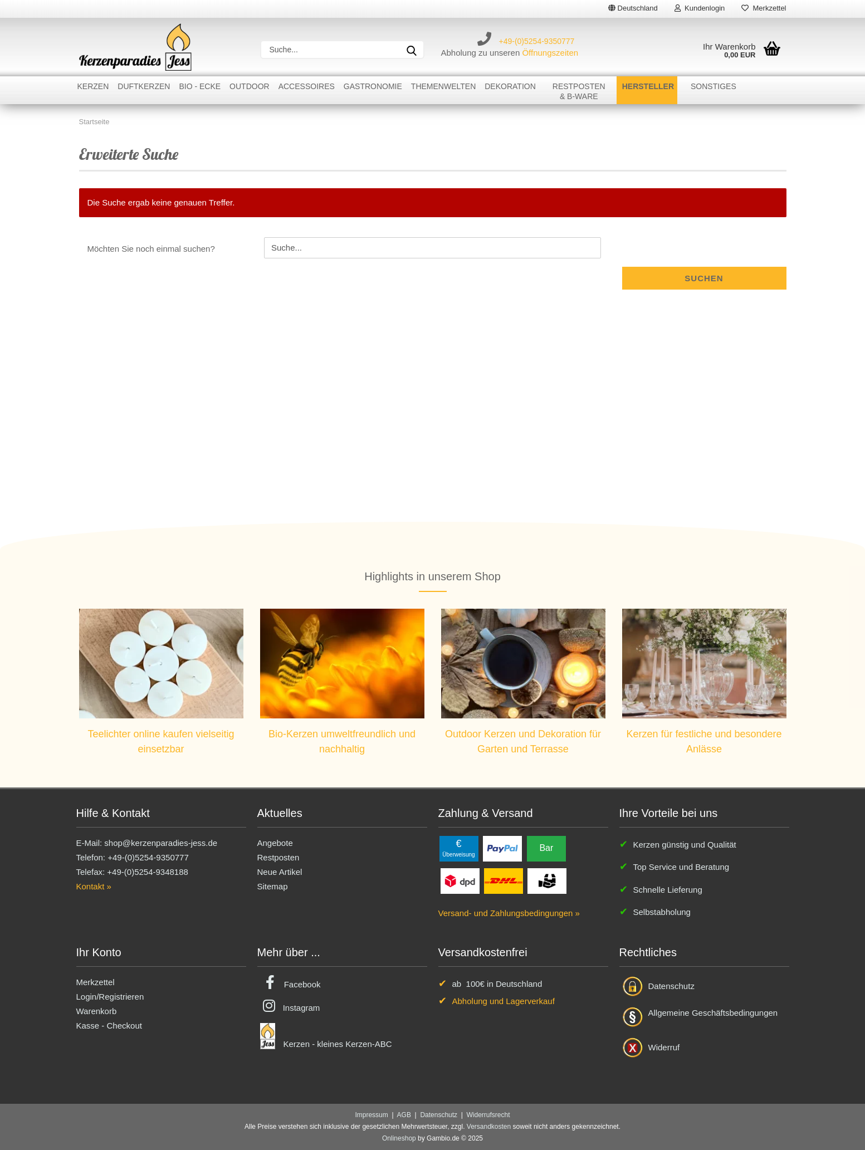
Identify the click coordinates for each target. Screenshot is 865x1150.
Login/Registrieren (110, 996)
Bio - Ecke (200, 86)
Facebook (302, 984)
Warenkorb (96, 1011)
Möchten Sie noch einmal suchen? (151, 248)
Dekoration (510, 86)
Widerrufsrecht (488, 1115)
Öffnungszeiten (550, 52)
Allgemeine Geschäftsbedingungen (713, 1012)
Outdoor (249, 86)
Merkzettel (763, 8)
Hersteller (648, 86)
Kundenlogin (700, 8)
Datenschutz (671, 986)
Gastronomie (373, 86)
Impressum (371, 1115)
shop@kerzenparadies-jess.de (160, 843)
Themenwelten (443, 86)
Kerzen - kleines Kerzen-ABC (338, 1044)
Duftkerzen (144, 86)
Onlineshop (399, 1138)
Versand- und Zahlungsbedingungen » (509, 913)
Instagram (301, 1007)
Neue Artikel (279, 872)
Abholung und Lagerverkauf (503, 1001)
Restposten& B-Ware (579, 91)
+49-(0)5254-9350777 (537, 41)
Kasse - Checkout (109, 1025)
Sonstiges (713, 86)
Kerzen (93, 86)
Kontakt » (93, 886)
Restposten (278, 857)
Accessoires (306, 86)
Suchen (704, 278)
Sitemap (272, 886)
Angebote (275, 843)
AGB (404, 1115)
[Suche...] (412, 49)
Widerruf (664, 1047)
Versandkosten (489, 1127)
